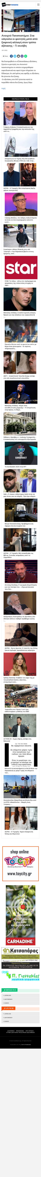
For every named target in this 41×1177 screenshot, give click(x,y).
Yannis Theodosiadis (26, 1173)
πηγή (3, 131)
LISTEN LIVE (7, 1124)
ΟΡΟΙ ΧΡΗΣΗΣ (30, 1159)
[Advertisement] (20, 79)
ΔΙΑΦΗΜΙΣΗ (10, 1159)
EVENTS (6, 1131)
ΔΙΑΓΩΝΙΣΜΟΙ (8, 1127)
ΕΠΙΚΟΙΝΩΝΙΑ (20, 1159)
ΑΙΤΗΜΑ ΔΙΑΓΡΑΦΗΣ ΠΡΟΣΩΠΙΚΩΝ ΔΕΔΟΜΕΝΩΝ (20, 1161)
